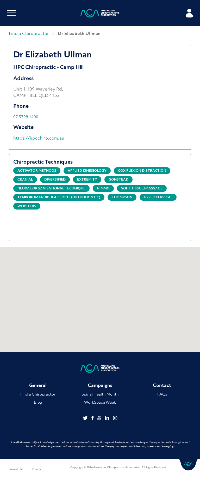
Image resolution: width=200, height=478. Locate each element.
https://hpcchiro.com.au (38, 138)
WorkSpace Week (100, 402)
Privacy (36, 469)
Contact (162, 385)
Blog (38, 402)
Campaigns (100, 385)
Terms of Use (15, 469)
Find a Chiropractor (29, 33)
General (38, 385)
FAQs (162, 394)
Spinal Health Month (100, 394)
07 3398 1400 (25, 116)
